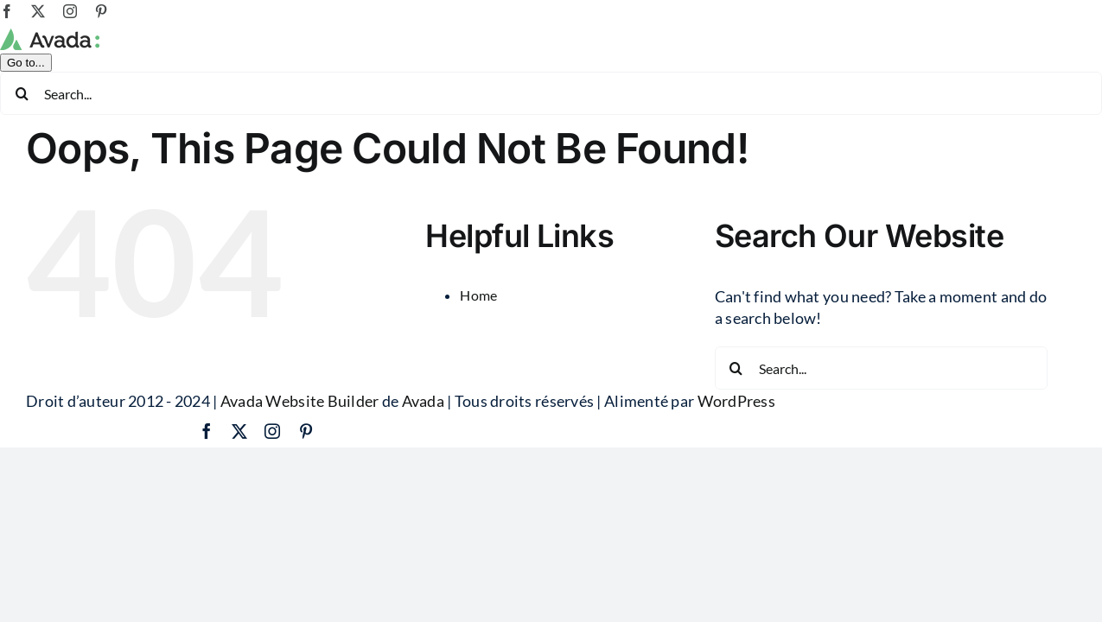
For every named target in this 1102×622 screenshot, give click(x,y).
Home (478, 295)
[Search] (21, 93)
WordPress (736, 400)
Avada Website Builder (299, 400)
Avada (423, 400)
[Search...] (551, 93)
